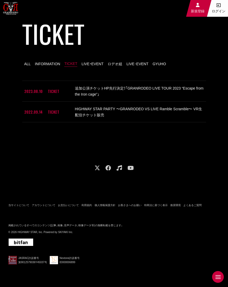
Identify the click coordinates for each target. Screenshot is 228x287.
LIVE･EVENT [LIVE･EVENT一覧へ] (137, 64)
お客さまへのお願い (130, 204)
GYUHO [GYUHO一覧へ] (159, 64)
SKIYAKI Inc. (65, 231)
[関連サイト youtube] (130, 167)
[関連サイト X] (97, 167)
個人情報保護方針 (105, 204)
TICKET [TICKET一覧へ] (70, 64)
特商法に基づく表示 (156, 204)
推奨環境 (175, 204)
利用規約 (86, 204)
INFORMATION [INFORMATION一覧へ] (47, 64)
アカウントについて (43, 204)
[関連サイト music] (119, 167)
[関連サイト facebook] (108, 167)
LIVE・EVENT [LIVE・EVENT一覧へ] (92, 64)
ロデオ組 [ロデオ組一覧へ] (115, 64)
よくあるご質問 (192, 204)
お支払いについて (68, 204)
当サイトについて (18, 204)
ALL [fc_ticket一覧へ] (27, 64)
